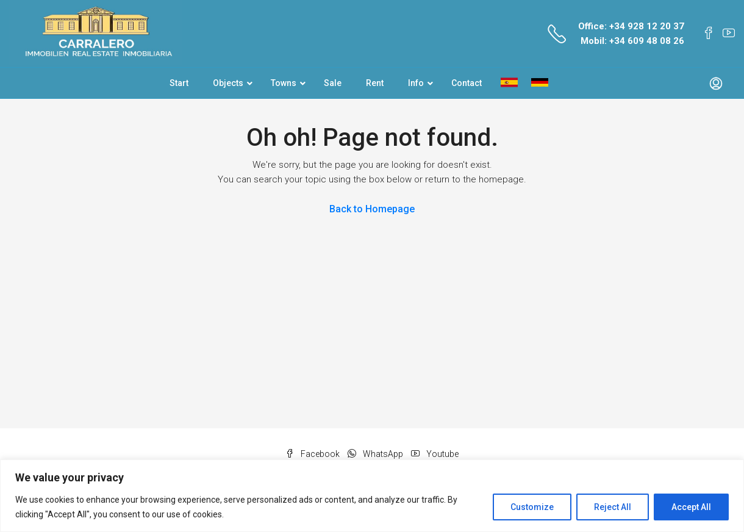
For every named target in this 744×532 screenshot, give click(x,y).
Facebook (313, 454)
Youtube (435, 454)
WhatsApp (376, 454)
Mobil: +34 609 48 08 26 (632, 40)
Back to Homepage (372, 209)
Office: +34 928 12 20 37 (631, 26)
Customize (532, 507)
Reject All (612, 507)
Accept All (691, 507)
